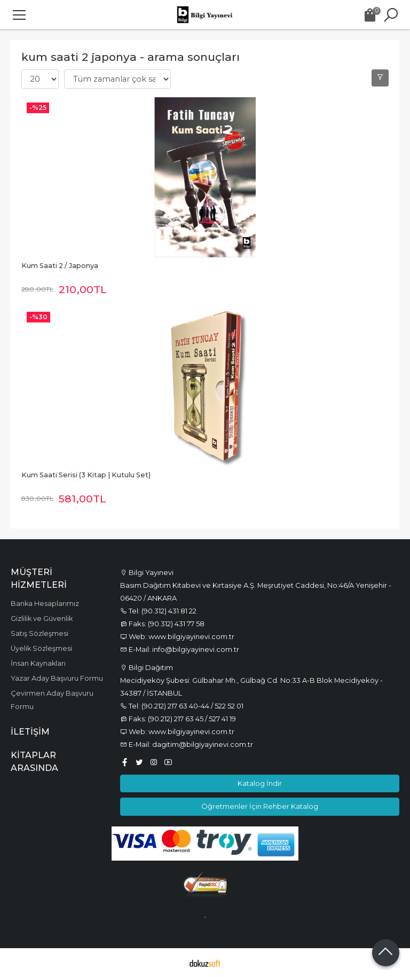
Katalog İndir (260, 783)
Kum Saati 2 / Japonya (59, 266)
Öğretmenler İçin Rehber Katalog (259, 806)
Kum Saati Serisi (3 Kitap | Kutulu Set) (86, 475)
